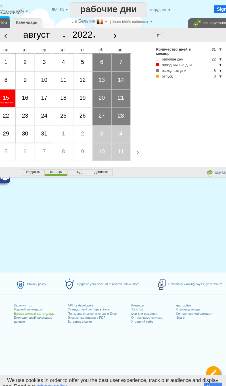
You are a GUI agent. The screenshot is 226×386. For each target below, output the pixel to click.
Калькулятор (23, 305)
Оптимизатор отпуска (146, 317)
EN (61, 10)
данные (19, 321)
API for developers (81, 305)
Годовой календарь (28, 309)
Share (180, 317)
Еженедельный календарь (33, 317)
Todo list (137, 309)
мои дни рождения (144, 313)
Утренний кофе (142, 321)
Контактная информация (194, 313)
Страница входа (188, 309)
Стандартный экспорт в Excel (89, 309)
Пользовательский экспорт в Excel (93, 313)
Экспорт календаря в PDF (87, 317)
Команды (138, 305)
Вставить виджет (80, 321)
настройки (183, 305)
